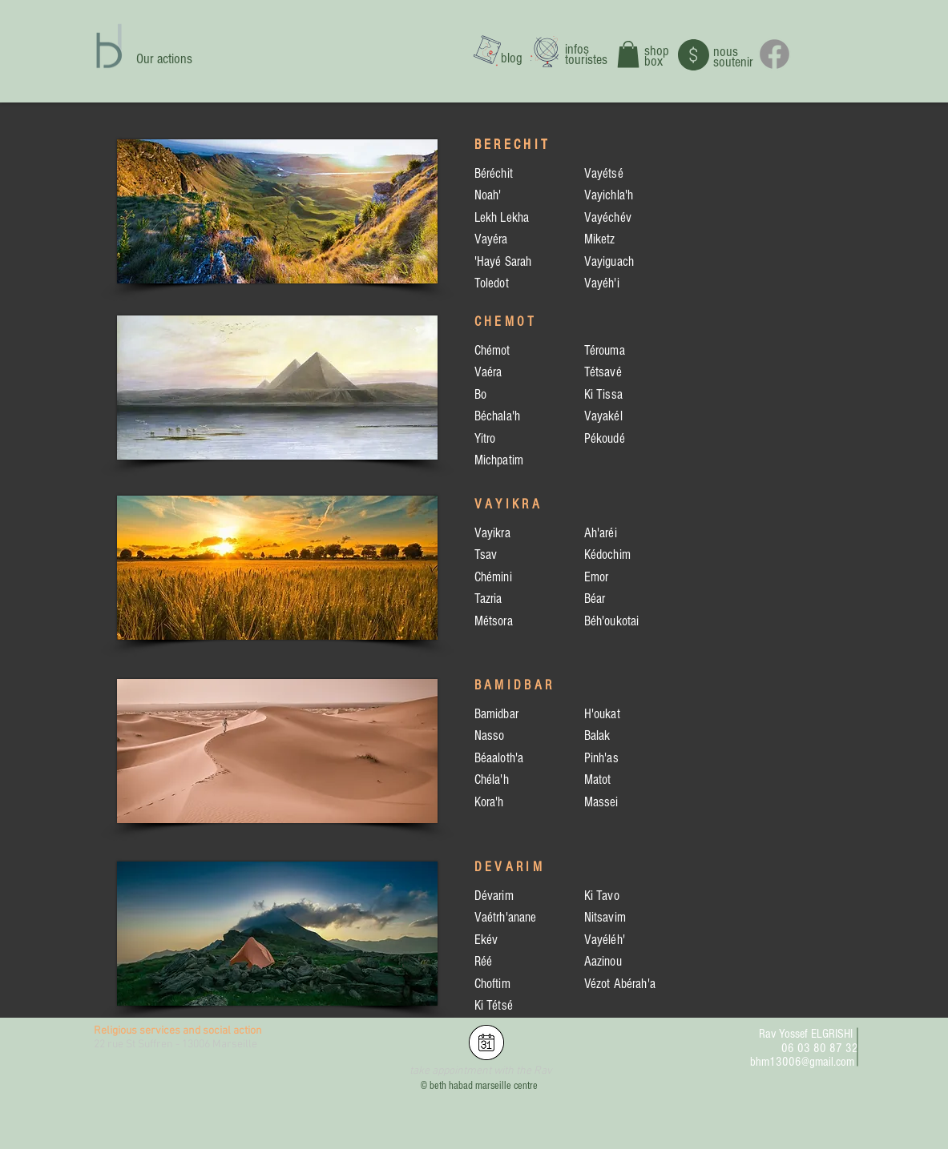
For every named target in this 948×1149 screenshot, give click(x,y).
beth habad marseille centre (484, 1085)
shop (656, 50)
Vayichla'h (609, 195)
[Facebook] (774, 54)
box (653, 61)
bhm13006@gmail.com (802, 1062)
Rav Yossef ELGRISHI (806, 1033)
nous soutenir (733, 56)
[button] (628, 54)
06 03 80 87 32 (819, 1048)
